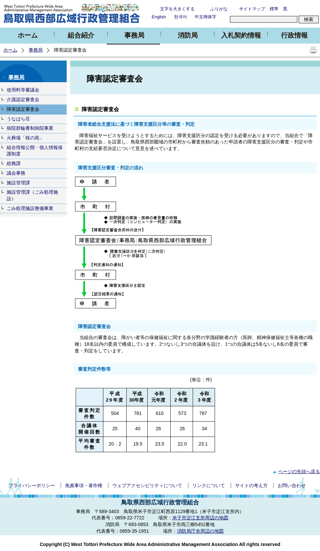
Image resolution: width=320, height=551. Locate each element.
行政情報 (294, 35)
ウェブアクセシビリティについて (147, 485)
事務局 (134, 35)
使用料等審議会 (23, 89)
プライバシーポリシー (31, 485)
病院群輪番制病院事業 (30, 128)
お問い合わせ (292, 485)
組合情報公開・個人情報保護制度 (35, 151)
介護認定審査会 (23, 99)
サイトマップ (252, 8)
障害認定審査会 (23, 109)
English (159, 16)
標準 (274, 8)
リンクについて (208, 485)
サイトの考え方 (251, 485)
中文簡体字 (205, 16)
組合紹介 (81, 35)
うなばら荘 (18, 118)
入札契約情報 (241, 35)
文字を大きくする (177, 8)
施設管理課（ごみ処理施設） (32, 195)
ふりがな (219, 8)
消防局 (188, 35)
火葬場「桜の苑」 (25, 137)
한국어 (180, 16)
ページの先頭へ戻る (295, 471)
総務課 (14, 163)
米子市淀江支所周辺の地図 (200, 517)
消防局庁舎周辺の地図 (200, 531)
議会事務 (16, 173)
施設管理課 (18, 182)
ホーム (28, 35)
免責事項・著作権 (83, 485)
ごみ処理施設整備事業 (30, 208)
